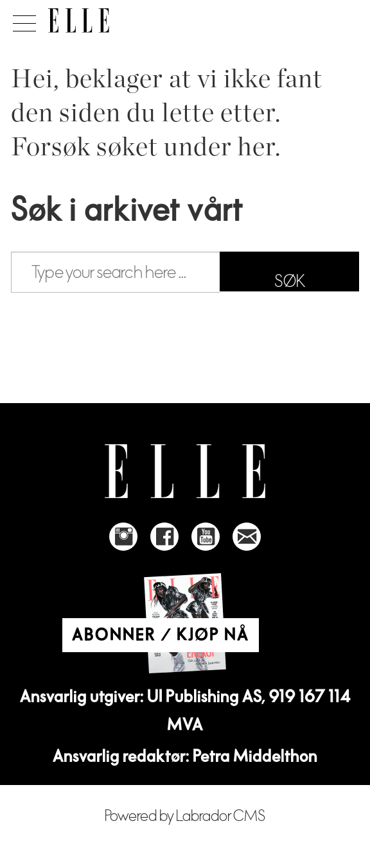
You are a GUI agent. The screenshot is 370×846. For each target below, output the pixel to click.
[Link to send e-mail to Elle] (247, 536)
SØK (289, 281)
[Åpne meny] (22, 20)
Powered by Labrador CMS (185, 816)
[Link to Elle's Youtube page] (205, 536)
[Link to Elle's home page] (185, 471)
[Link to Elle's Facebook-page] (164, 536)
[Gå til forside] (78, 20)
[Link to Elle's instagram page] (123, 536)
